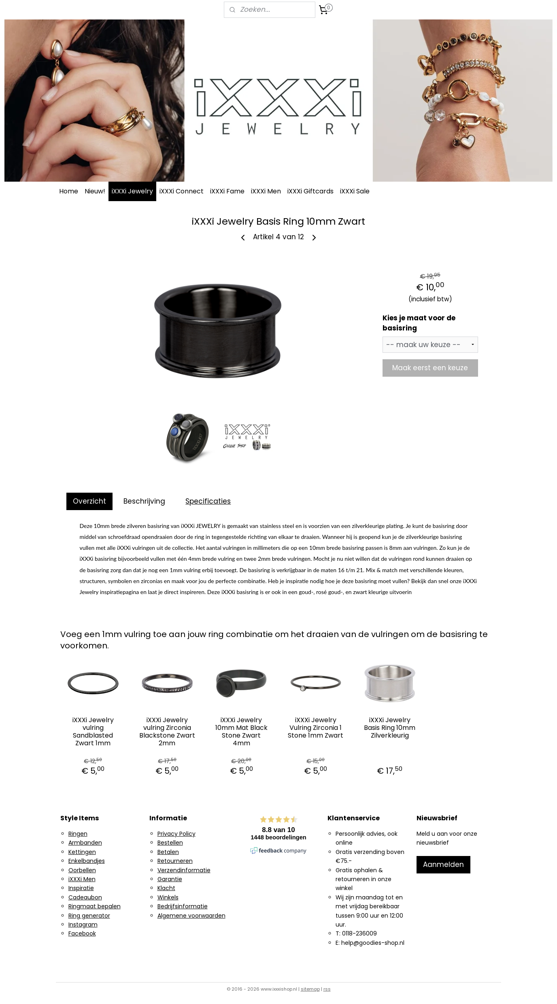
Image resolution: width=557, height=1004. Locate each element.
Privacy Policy (176, 834)
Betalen (168, 852)
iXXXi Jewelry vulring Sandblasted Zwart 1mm (93, 731)
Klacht (166, 888)
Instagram (83, 924)
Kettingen (82, 852)
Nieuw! (95, 191)
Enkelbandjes (86, 861)
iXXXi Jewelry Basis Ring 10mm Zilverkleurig (389, 728)
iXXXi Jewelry (132, 191)
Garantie (169, 879)
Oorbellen (82, 870)
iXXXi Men (266, 191)
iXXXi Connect (181, 191)
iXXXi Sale (355, 191)
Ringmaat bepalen (94, 906)
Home (68, 191)
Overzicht (89, 501)
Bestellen (170, 843)
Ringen (77, 834)
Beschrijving (144, 501)
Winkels (168, 897)
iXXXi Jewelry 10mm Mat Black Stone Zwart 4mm (241, 731)
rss (327, 989)
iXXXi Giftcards (310, 191)
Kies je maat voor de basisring (419, 323)
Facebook (82, 933)
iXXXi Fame (227, 191)
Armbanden (85, 843)
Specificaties (208, 501)
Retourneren (175, 861)
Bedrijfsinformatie (182, 906)
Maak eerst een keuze (430, 368)
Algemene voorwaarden (191, 916)
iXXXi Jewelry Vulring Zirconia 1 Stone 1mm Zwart (315, 728)
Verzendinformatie (183, 870)
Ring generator (89, 916)
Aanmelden (443, 864)
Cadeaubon (85, 897)
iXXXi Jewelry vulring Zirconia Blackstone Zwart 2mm (167, 731)
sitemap (310, 989)
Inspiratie (81, 888)
